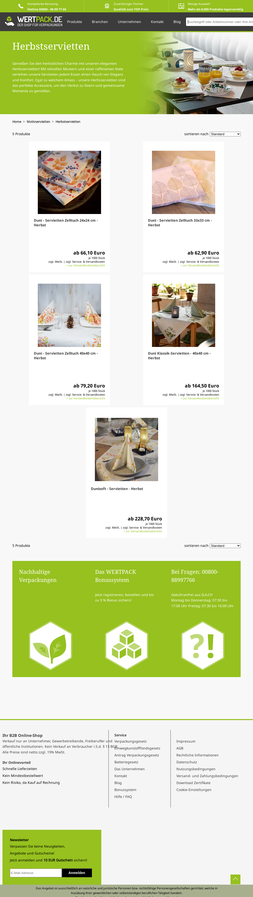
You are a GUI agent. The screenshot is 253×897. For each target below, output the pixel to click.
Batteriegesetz (126, 762)
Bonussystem (125, 789)
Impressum (185, 741)
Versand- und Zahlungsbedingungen (207, 775)
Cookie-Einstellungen (193, 789)
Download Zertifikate (193, 782)
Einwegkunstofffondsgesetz (137, 748)
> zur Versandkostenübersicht (85, 265)
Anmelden (76, 873)
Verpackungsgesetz (130, 741)
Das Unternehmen (129, 769)
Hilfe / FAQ (123, 796)
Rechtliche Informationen (197, 755)
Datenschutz (186, 762)
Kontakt (120, 775)
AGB (179, 748)
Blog (118, 782)
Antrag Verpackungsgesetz (136, 755)
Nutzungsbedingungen (195, 769)
